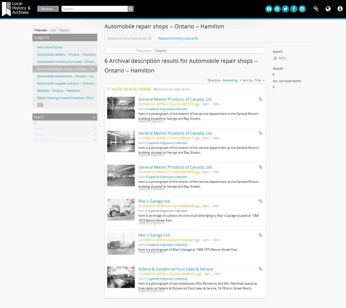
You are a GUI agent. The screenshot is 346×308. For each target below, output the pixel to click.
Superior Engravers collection (167, 109)
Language (328, 9)
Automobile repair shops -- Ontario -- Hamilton (70, 69)
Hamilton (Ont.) (44, 141)
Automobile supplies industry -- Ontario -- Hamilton (74, 83)
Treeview (40, 30)
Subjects (161, 50)
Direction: (214, 80)
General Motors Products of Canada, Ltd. (175, 99)
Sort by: (247, 80)
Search (64, 30)
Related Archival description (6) (130, 38)
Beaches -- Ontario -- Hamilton (58, 90)
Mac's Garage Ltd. (154, 201)
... (40, 105)
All (35, 123)
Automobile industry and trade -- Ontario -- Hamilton (75, 61)
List (53, 30)
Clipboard (316, 9)
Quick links (340, 9)
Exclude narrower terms (172, 89)
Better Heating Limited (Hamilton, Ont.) (65, 98)
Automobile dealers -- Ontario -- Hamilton (66, 54)
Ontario (38, 135)
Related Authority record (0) (178, 38)
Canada (38, 129)
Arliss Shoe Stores (49, 47)
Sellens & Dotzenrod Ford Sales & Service (175, 269)
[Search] (98, 9)
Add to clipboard (260, 99)
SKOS (280, 58)
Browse (46, 9)
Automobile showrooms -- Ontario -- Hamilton (70, 76)
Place (39, 116)
